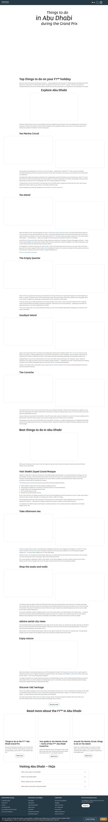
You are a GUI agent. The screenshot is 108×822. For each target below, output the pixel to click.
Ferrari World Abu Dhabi (62, 232)
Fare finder (31, 809)
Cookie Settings (90, 819)
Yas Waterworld (29, 240)
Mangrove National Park (70, 672)
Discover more (54, 704)
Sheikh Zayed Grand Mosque (29, 483)
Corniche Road (34, 410)
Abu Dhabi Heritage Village (46, 697)
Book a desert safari (60, 302)
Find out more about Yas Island (28, 252)
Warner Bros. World (47, 246)
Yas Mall (79, 606)
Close (103, 819)
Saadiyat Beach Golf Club (52, 365)
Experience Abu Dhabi (33, 811)
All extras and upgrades (60, 800)
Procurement (58, 809)
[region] (54, 819)
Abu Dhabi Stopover (33, 814)
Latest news (4, 803)
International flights (33, 805)
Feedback (86, 806)
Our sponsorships (6, 807)
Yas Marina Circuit (41, 171)
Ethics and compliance (7, 811)
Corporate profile (6, 800)
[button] (93, 2)
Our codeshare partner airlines (9, 809)
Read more (19, 755)
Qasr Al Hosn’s (65, 691)
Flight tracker (31, 807)
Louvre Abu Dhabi (77, 353)
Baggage (57, 803)
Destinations (31, 803)
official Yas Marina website (54, 187)
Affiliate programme (60, 811)
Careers (3, 805)
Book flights (31, 800)
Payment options (59, 805)
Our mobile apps (59, 807)
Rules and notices (59, 814)
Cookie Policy (8, 820)
